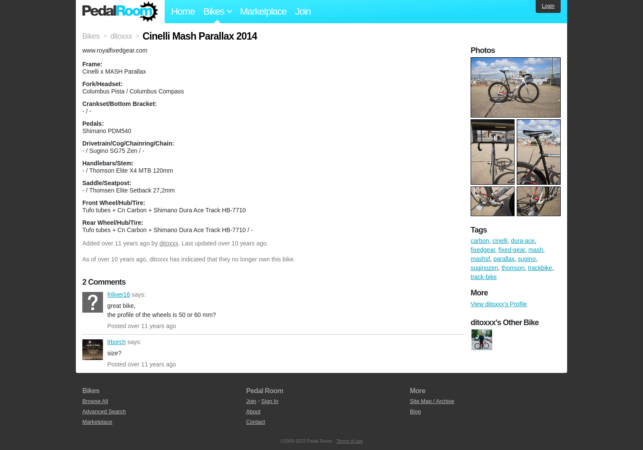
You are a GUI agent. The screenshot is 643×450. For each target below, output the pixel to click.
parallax (504, 258)
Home (183, 11)
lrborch (92, 349)
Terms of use (350, 441)
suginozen (484, 267)
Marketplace (263, 11)
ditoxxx (168, 243)
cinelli (500, 240)
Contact (255, 422)
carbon (480, 240)
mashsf (480, 258)
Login (548, 6)
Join (303, 11)
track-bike (484, 276)
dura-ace (522, 240)
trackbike (540, 267)
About (253, 411)
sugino (527, 258)
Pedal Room (120, 11)
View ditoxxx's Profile (499, 304)
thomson (513, 267)
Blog (415, 411)
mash (535, 249)
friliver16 (92, 302)
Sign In (269, 401)
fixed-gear (512, 249)
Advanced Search (104, 411)
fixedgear (483, 249)
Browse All (95, 401)
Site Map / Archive (432, 401)
